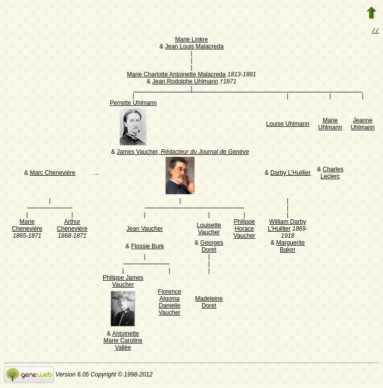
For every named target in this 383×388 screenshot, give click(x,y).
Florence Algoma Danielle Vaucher (170, 303)
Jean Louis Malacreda (194, 47)
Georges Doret (211, 247)
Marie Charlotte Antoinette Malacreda (176, 75)
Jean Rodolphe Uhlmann (185, 82)
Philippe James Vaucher (123, 282)
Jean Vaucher (145, 229)
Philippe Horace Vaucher (244, 229)
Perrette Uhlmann (133, 103)
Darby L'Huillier (290, 173)
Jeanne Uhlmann (363, 125)
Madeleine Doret (208, 303)
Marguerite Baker (290, 247)
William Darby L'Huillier (287, 226)
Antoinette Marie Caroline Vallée (123, 341)
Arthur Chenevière (72, 226)
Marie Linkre (191, 40)
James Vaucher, (183, 152)
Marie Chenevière (27, 226)
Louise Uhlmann (288, 124)
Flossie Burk (147, 247)
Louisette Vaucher (209, 230)
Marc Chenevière (52, 173)
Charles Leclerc (332, 174)
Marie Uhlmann (330, 125)
